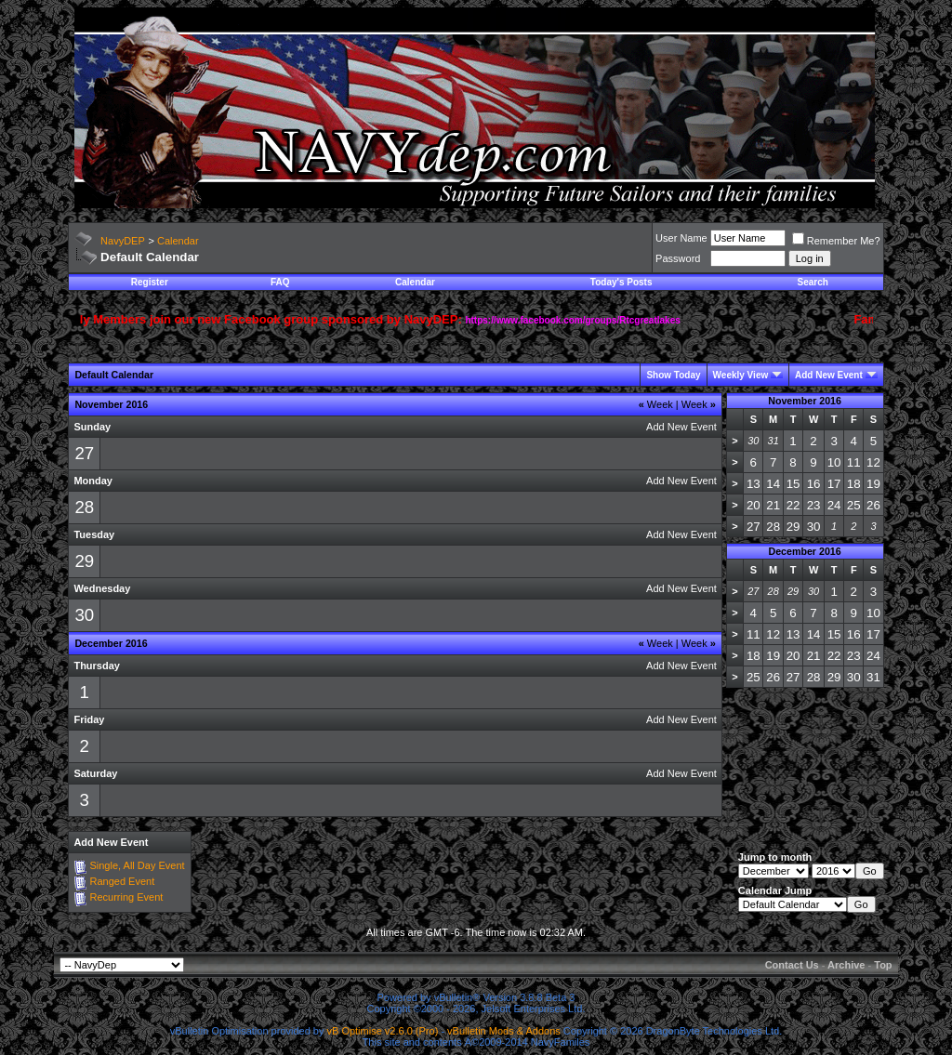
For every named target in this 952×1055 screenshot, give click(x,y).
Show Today (673, 375)
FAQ (280, 282)
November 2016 (804, 400)
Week (656, 404)
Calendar (178, 240)
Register (149, 282)
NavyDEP (122, 240)
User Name (681, 238)
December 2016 (804, 551)
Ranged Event (121, 881)
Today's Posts (621, 282)
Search (813, 282)
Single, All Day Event (136, 865)
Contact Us (792, 964)
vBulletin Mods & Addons (504, 1030)
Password (677, 258)
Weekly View (741, 375)
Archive (846, 964)
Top (883, 964)
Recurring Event (126, 897)
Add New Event (829, 375)
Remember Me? (836, 240)
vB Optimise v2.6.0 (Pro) (383, 1030)
